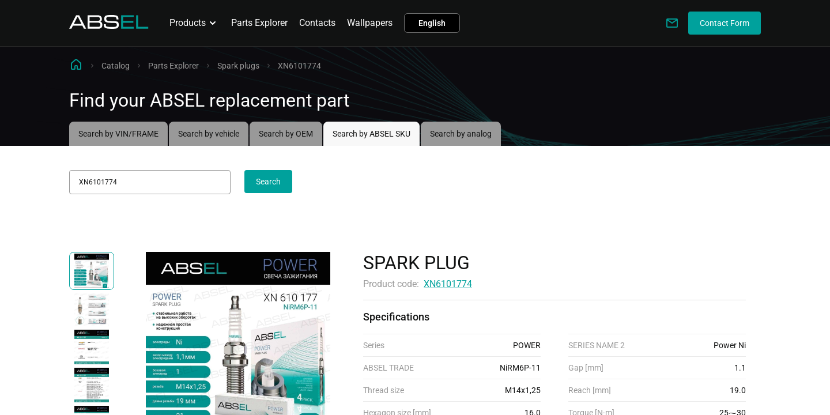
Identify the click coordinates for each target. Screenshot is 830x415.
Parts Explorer (259, 22)
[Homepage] (109, 25)
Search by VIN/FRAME (118, 133)
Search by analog (461, 133)
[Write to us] (672, 23)
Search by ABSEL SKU (371, 133)
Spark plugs (238, 65)
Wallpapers (370, 22)
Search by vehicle (208, 133)
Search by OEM (286, 133)
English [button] (432, 23)
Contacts (317, 22)
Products (194, 23)
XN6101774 (448, 283)
